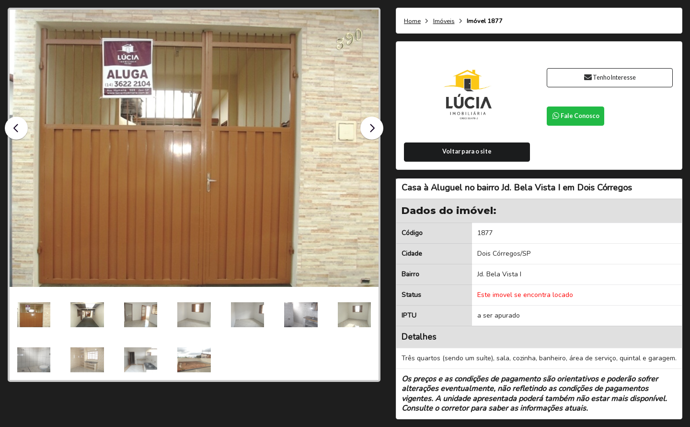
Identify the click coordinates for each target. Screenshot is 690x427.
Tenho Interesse (610, 77)
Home (412, 21)
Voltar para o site (467, 151)
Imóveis (444, 21)
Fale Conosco (575, 115)
